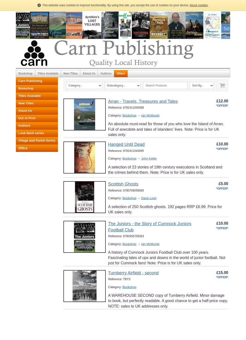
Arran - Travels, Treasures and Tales (143, 101)
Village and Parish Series (36, 140)
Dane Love (148, 198)
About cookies (199, 5)
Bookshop (25, 73)
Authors (105, 73)
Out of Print (27, 118)
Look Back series (31, 133)
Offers (121, 73)
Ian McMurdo (150, 115)
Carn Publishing (30, 81)
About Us (89, 73)
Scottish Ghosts (123, 184)
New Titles (70, 73)
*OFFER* (222, 105)
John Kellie (149, 158)
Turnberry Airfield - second (133, 273)
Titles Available (48, 73)
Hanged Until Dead (126, 144)
